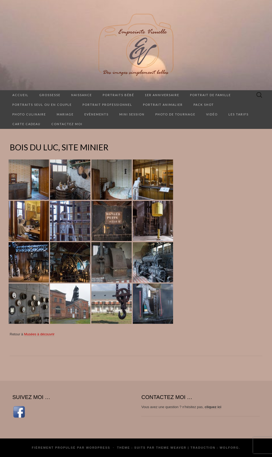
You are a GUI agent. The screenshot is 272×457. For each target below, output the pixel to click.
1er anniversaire (162, 95)
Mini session (132, 114)
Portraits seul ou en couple (42, 104)
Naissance (81, 95)
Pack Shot (204, 104)
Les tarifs (238, 114)
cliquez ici (213, 407)
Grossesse (49, 95)
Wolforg (229, 447)
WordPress (98, 447)
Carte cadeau (26, 124)
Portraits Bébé (118, 95)
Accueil (20, 95)
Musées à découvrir (39, 334)
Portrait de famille (210, 95)
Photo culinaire (29, 114)
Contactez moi (67, 124)
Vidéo (212, 114)
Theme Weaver (171, 447)
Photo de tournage (175, 114)
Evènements (96, 114)
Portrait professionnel (107, 104)
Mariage (65, 114)
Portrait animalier (163, 104)
